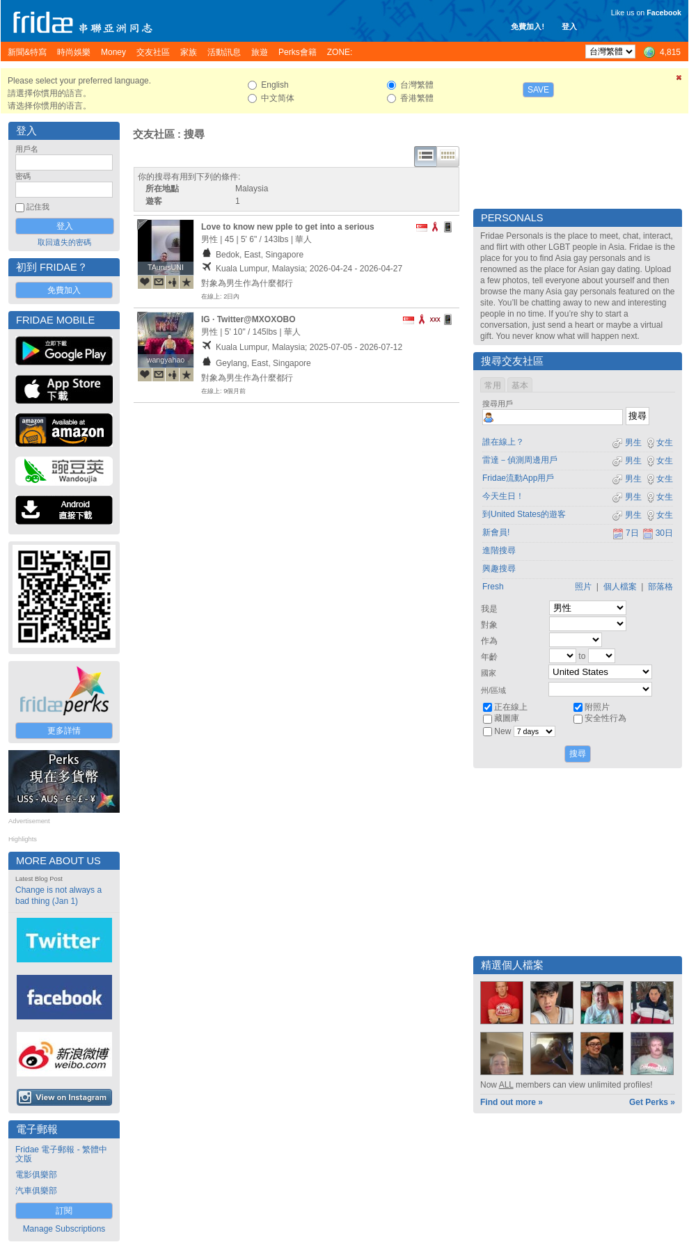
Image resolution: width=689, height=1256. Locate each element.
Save (538, 90)
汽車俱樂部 (36, 1190)
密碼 (23, 176)
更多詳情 (64, 731)
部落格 (660, 586)
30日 (657, 533)
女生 (659, 442)
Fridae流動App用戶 (518, 478)
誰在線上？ (503, 442)
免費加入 (64, 290)
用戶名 (26, 149)
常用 (492, 385)
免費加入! (527, 26)
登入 (569, 26)
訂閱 (64, 1211)
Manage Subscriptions (64, 1229)
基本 (520, 385)
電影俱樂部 (36, 1174)
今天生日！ (503, 496)
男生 (627, 442)
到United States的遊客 (524, 514)
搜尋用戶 (497, 403)
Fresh (493, 586)
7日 (625, 533)
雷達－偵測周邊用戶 (519, 460)
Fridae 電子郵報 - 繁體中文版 (61, 1154)
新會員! (495, 532)
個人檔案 (620, 586)
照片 (583, 586)
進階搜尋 (499, 550)
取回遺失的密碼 (64, 242)
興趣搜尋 (499, 568)
